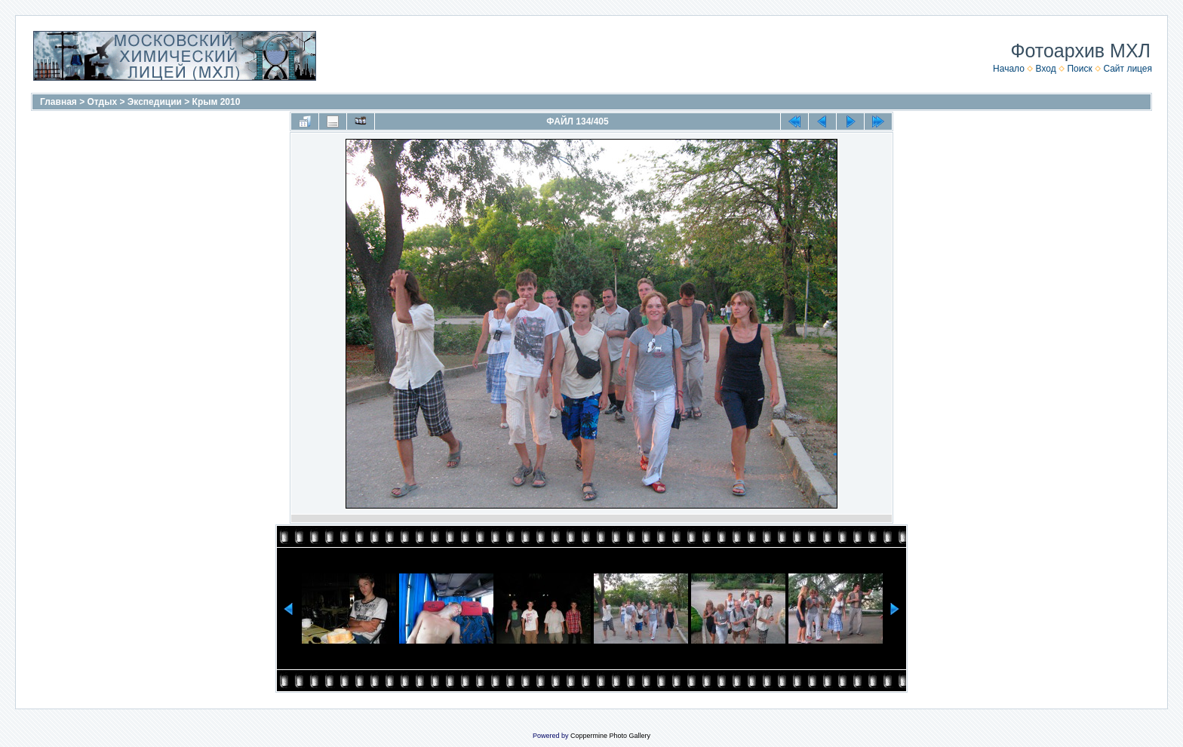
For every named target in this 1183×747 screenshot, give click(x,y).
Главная (58, 102)
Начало (1009, 68)
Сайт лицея (1127, 68)
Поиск (1079, 68)
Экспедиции (155, 102)
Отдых (103, 102)
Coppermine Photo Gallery (610, 735)
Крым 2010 (216, 102)
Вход (1046, 68)
